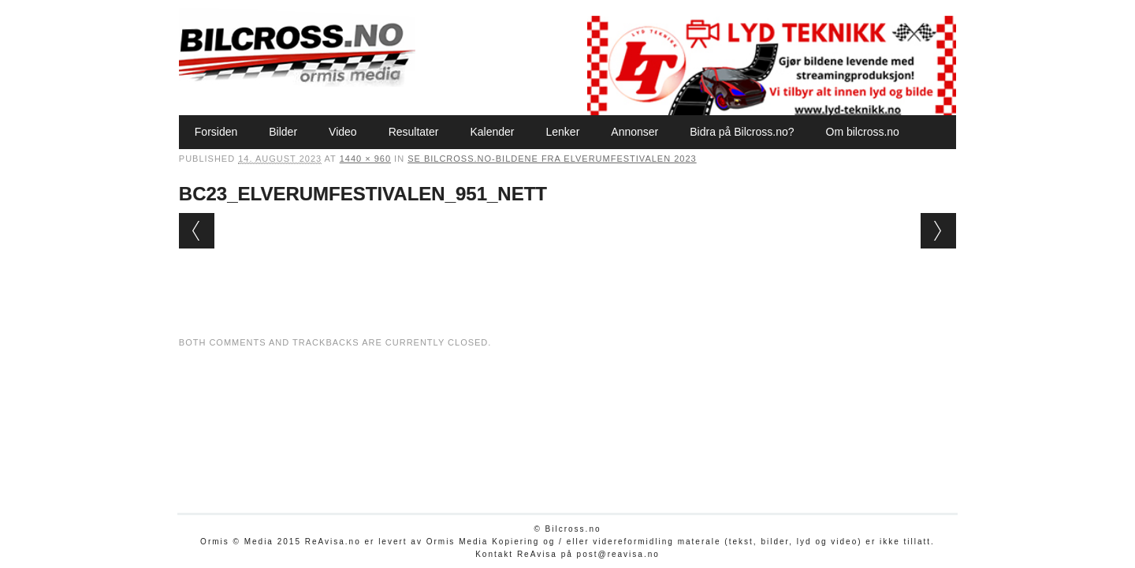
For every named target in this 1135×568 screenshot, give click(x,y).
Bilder (283, 131)
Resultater (414, 131)
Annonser (634, 131)
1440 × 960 (365, 158)
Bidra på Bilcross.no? (742, 131)
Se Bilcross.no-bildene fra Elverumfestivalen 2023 (551, 158)
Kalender (492, 131)
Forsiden (216, 131)
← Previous (196, 230)
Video (343, 131)
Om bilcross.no (862, 131)
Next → (938, 230)
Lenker (562, 131)
